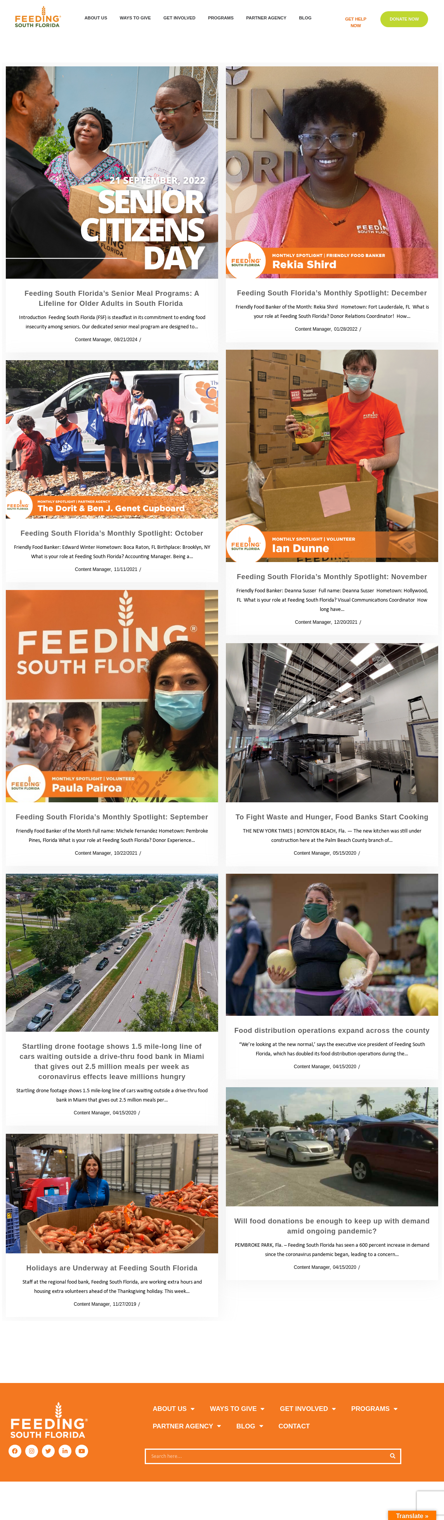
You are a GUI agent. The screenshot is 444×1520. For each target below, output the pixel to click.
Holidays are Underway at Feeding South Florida (112, 1268)
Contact (294, 1426)
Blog (307, 18)
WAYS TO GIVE (137, 18)
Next (241, 1352)
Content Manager (90, 339)
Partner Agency (268, 18)
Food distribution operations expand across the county (332, 1030)
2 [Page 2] (220, 1352)
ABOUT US (98, 18)
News (368, 853)
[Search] (392, 1456)
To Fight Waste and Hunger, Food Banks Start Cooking (332, 817)
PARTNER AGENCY (187, 1426)
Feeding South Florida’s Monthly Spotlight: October (112, 533)
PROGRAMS (223, 18)
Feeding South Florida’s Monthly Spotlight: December (332, 293)
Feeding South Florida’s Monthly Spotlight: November (332, 577)
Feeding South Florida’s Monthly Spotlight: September (112, 817)
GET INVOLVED (181, 18)
